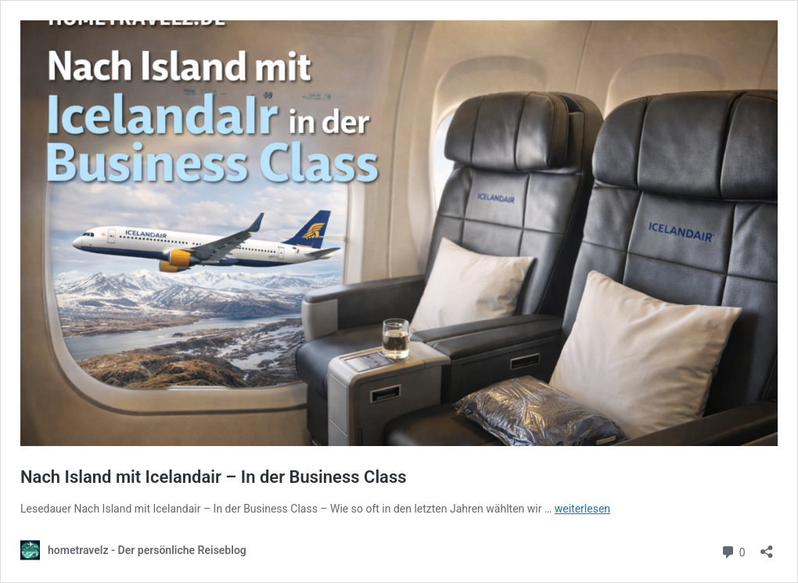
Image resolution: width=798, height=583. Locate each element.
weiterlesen (582, 508)
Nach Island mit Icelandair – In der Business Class (213, 477)
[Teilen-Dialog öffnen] (767, 546)
